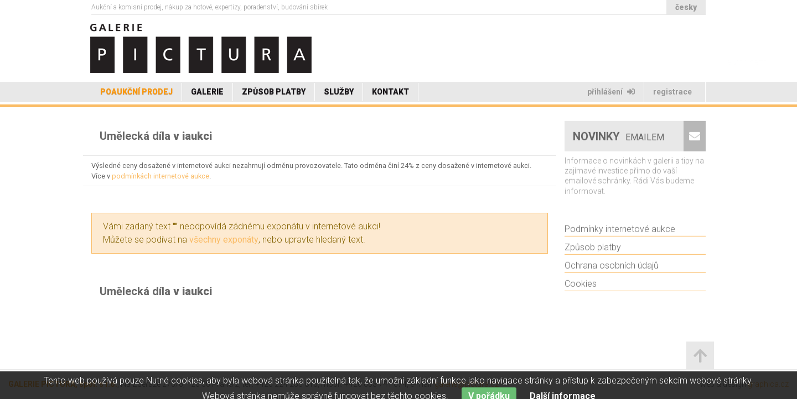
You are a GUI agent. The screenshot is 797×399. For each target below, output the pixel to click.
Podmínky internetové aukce (620, 231)
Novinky (620, 139)
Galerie (207, 91)
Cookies (581, 286)
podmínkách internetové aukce (160, 176)
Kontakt (390, 91)
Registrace (673, 91)
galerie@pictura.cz (466, 384)
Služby (339, 91)
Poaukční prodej (136, 91)
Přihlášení (611, 91)
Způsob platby (274, 91)
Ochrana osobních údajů (612, 267)
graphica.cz (768, 384)
